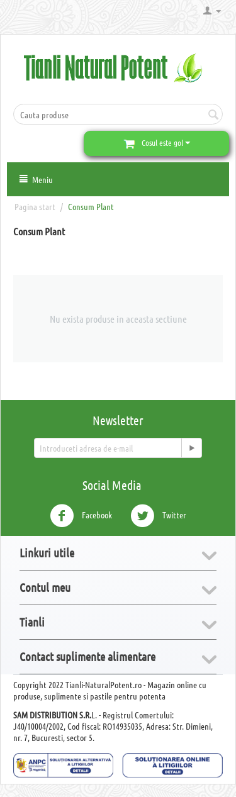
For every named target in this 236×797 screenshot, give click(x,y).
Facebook (81, 516)
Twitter (158, 516)
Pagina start (34, 206)
